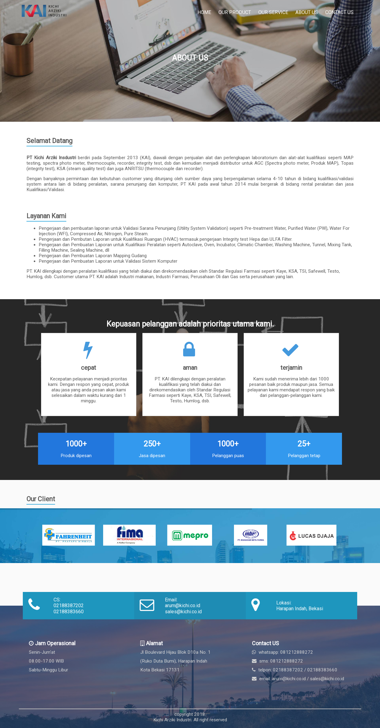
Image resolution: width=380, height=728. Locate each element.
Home (204, 12)
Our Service (273, 12)
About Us (306, 12)
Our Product (234, 12)
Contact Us (339, 12)
